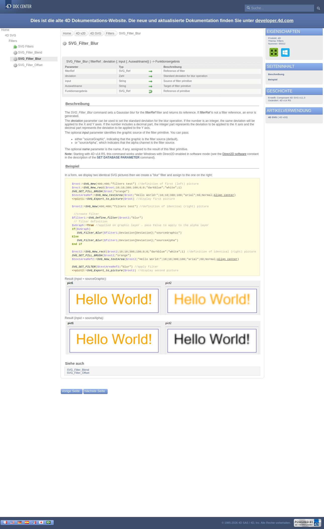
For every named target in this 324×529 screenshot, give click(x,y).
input (85, 132)
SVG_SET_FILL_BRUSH (87, 192)
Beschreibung (77, 104)
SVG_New (89, 184)
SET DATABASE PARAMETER (118, 157)
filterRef (150, 112)
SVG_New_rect (94, 188)
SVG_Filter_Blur (89, 236)
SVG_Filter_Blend (27, 53)
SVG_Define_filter (103, 220)
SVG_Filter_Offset (27, 65)
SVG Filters (23, 47)
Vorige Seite (71, 397)
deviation (77, 121)
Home (5, 30)
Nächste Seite (94, 397)
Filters (13, 41)
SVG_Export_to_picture (105, 200)
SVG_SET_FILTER (83, 272)
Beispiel (72, 166)
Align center (224, 196)
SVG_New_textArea (109, 196)
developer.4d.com (274, 20)
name (86, 149)
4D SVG (10, 35)
